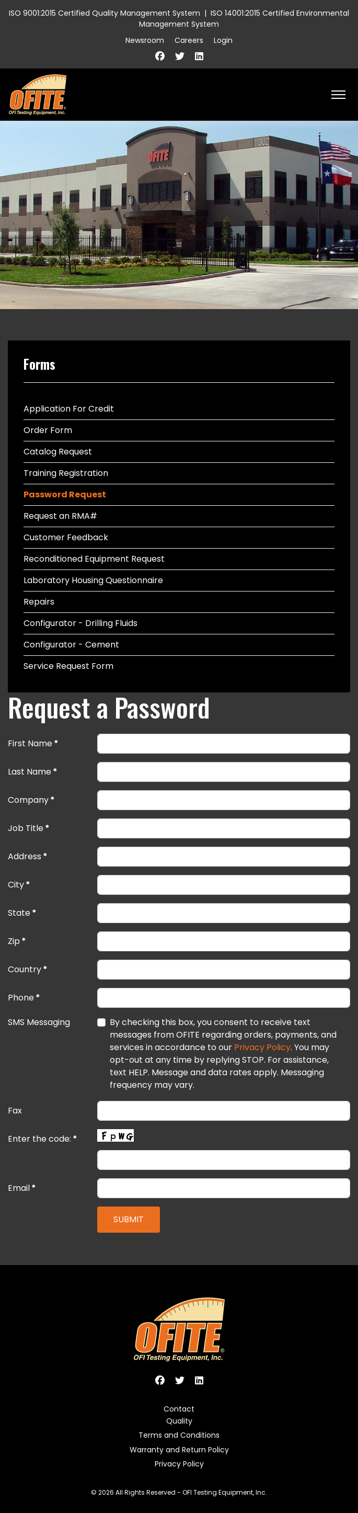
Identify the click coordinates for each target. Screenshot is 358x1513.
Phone (24, 998)
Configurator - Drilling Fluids (80, 623)
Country (28, 969)
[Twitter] (179, 56)
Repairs (39, 602)
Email (22, 1188)
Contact (179, 1409)
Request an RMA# (60, 516)
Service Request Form (68, 666)
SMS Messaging (39, 1022)
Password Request (65, 494)
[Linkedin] (199, 56)
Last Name (32, 772)
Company (31, 800)
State (22, 913)
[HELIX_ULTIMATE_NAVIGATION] (338, 94)
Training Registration (66, 473)
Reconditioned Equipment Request (94, 559)
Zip (17, 941)
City (19, 885)
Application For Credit (69, 409)
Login (223, 40)
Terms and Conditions (179, 1435)
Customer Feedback (66, 537)
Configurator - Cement (71, 645)
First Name (33, 743)
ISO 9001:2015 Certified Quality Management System (104, 13)
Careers (189, 40)
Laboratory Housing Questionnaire (93, 580)
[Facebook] (160, 56)
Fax (15, 1111)
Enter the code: (42, 1139)
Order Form (48, 430)
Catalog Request (58, 452)
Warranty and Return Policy (179, 1449)
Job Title (29, 828)
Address (28, 856)
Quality (179, 1421)
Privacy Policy (262, 1047)
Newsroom (144, 40)
